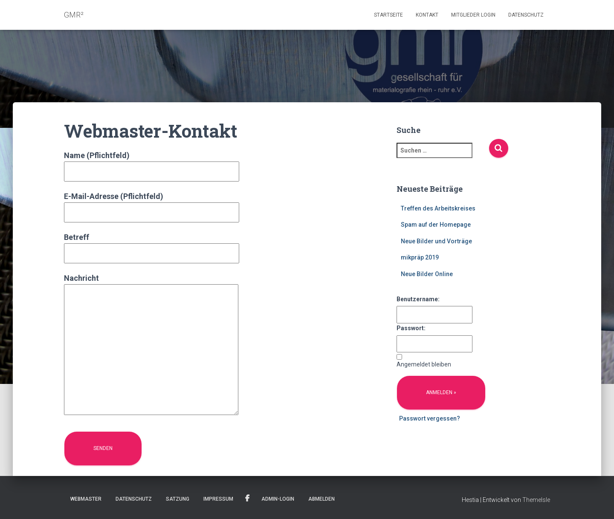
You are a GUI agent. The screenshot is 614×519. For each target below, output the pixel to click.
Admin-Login (277, 499)
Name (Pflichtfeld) (151, 163)
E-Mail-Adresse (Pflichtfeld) (151, 204)
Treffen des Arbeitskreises (438, 208)
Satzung (177, 499)
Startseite (388, 15)
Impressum (218, 499)
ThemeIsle (536, 499)
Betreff (151, 245)
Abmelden (321, 499)
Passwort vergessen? (429, 418)
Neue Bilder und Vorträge (436, 241)
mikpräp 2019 (420, 257)
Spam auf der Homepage (436, 224)
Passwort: (411, 328)
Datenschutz (526, 15)
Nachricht (151, 345)
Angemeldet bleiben (424, 364)
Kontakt (427, 15)
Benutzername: (418, 299)
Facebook (247, 498)
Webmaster (85, 499)
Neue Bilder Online (427, 274)
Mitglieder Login (473, 15)
